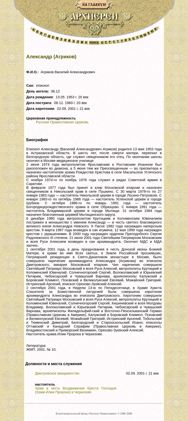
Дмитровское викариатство (57, 373)
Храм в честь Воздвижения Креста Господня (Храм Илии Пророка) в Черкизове (75, 390)
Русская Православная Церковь (62, 122)
